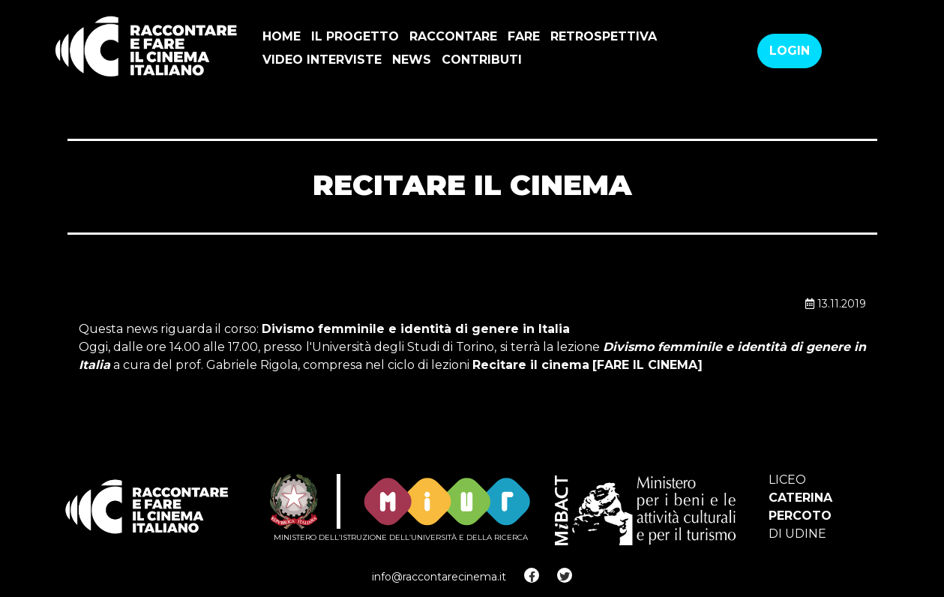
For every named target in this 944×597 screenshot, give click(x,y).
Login (789, 51)
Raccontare (453, 36)
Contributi (482, 59)
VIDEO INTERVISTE (322, 59)
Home (281, 36)
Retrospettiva (603, 36)
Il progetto (355, 36)
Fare (524, 36)
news (411, 59)
